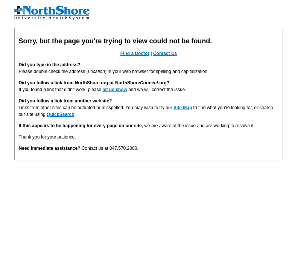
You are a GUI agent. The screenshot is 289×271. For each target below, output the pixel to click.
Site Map (182, 107)
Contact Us (165, 53)
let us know (114, 89)
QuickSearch (60, 114)
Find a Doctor (134, 53)
